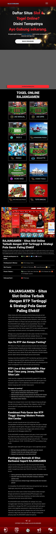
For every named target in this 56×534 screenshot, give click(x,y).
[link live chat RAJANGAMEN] (30, 521)
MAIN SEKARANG (28, 41)
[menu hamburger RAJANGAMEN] (47, 3)
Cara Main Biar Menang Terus (28, 86)
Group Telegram (27, 34)
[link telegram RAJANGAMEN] (26, 521)
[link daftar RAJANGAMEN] (16, 530)
